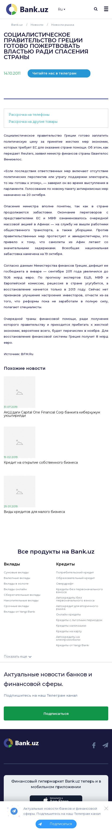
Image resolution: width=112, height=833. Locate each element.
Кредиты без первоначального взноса (79, 590)
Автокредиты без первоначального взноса (75, 599)
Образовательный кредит (75, 578)
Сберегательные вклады (22, 595)
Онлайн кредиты (68, 614)
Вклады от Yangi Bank (19, 611)
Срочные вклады (16, 606)
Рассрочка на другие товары (33, 122)
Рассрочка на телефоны (29, 115)
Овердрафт (64, 583)
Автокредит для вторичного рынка (77, 607)
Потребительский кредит (75, 572)
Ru (61, 9)
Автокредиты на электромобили (68, 638)
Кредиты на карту (69, 631)
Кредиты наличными (71, 625)
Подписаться (56, 713)
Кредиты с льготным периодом (79, 620)
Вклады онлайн (15, 589)
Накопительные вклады (21, 600)
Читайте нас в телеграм (54, 73)
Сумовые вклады (16, 572)
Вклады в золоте (16, 583)
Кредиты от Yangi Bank (72, 645)
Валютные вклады (17, 578)
